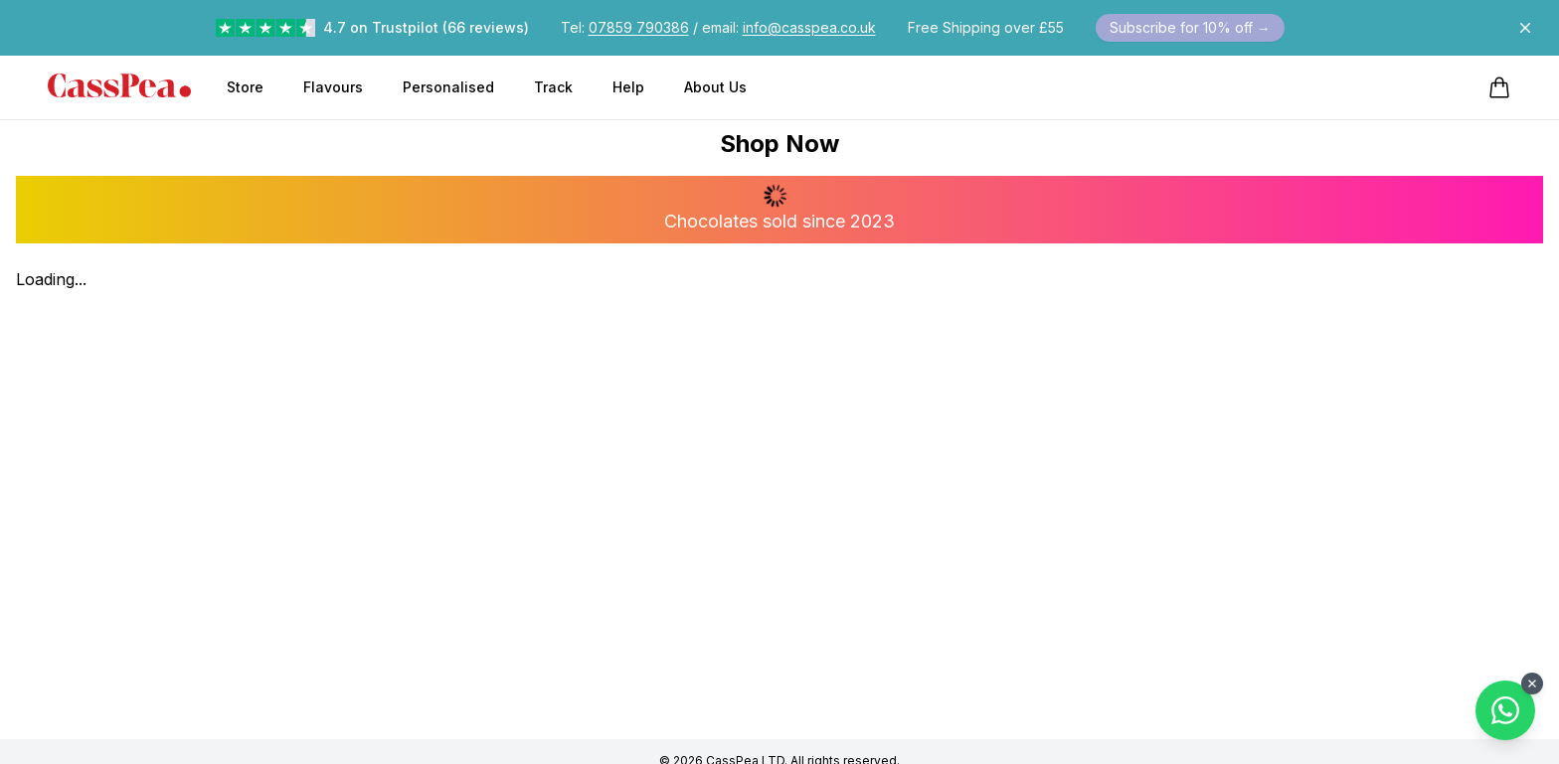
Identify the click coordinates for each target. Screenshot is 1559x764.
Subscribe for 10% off (1190, 27)
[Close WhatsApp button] (1532, 683)
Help (628, 86)
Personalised (448, 86)
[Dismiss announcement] (1525, 28)
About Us (715, 86)
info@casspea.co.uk (809, 27)
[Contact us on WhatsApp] (1505, 710)
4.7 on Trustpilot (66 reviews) (426, 27)
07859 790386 (639, 27)
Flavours (333, 86)
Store (245, 86)
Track (553, 86)
